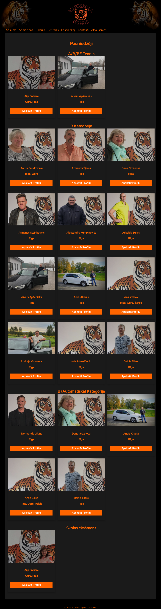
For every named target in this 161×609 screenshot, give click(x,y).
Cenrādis (53, 30)
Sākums (11, 30)
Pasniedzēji (68, 30)
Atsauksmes (98, 30)
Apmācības (26, 30)
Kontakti (83, 30)
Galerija (40, 30)
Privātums (92, 608)
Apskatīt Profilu (31, 110)
